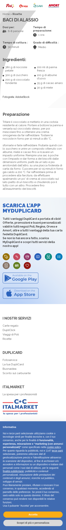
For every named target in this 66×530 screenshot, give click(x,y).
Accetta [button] (33, 514)
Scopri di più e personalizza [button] (33, 522)
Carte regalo (10, 325)
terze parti (57, 450)
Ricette (7, 338)
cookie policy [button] (54, 447)
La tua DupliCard (13, 364)
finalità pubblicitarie (13, 471)
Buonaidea (9, 368)
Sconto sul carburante (17, 373)
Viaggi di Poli (11, 334)
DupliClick (9, 330)
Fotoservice (10, 360)
